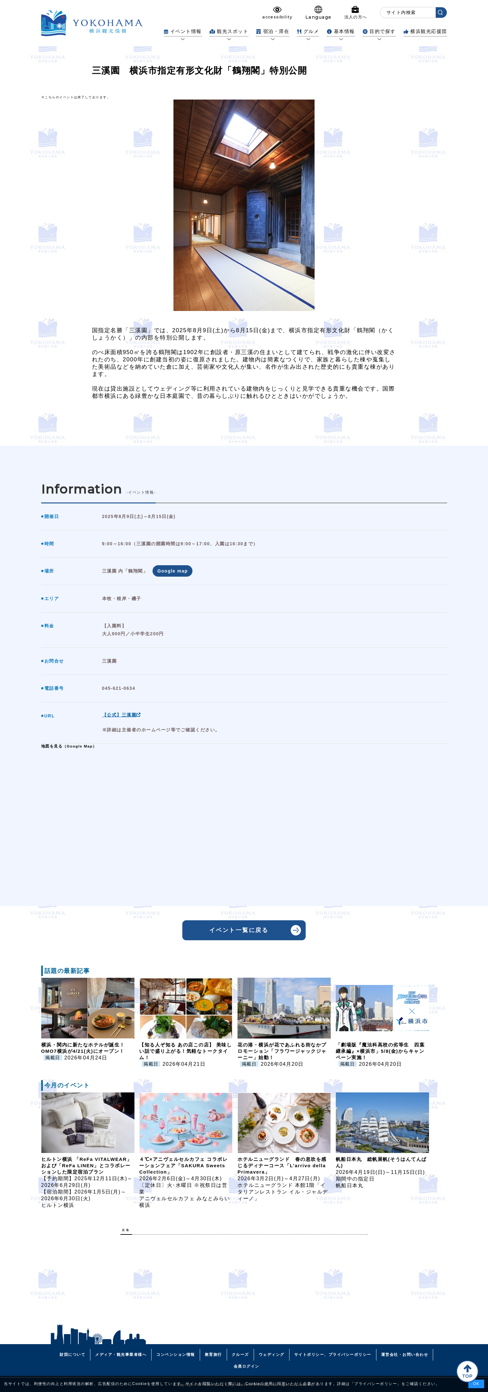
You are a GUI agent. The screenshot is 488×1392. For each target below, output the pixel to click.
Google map (172, 570)
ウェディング (271, 1354)
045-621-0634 (118, 688)
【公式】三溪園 (121, 714)
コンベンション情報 (175, 1354)
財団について (72, 1354)
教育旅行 (213, 1354)
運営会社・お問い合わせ (404, 1354)
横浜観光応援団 (425, 31)
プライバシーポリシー (375, 1384)
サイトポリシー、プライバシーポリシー (332, 1354)
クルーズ (240, 1354)
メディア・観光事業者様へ (120, 1354)
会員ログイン (246, 1366)
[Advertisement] (244, 1284)
